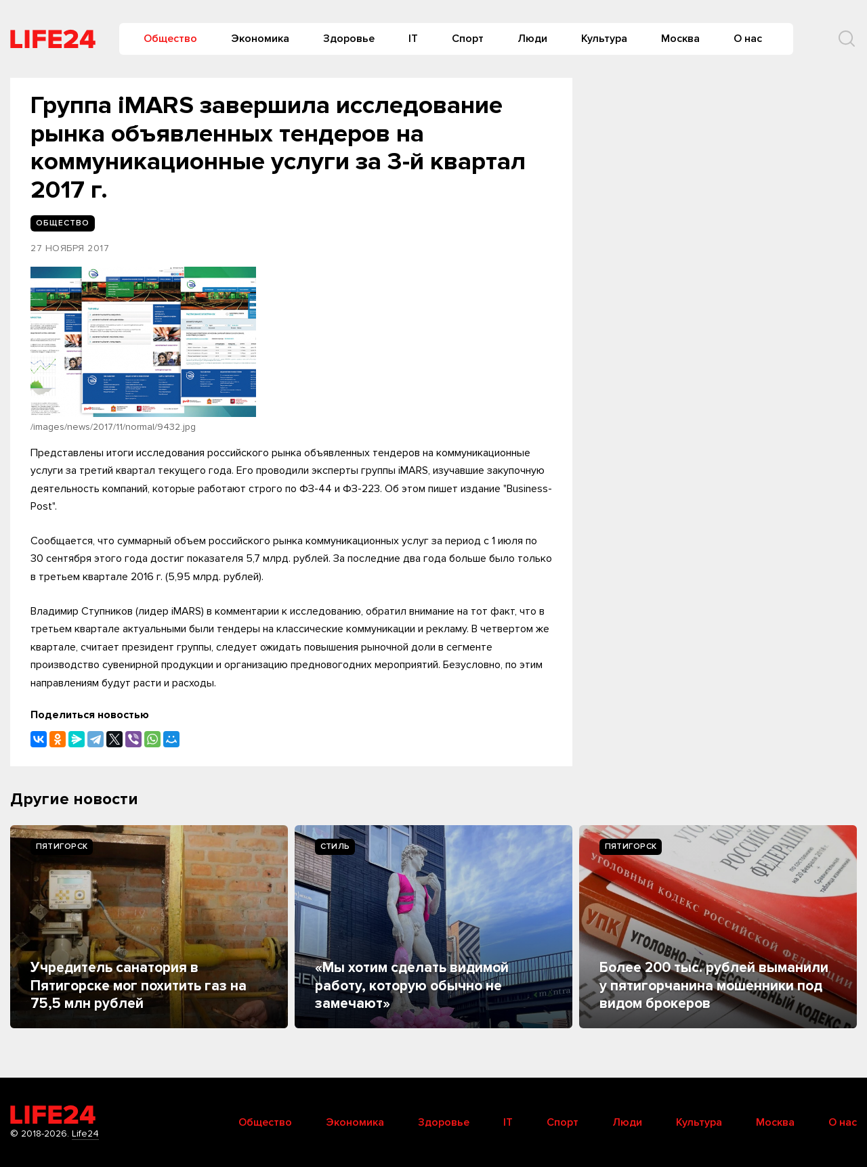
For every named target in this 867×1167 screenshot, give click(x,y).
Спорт (468, 38)
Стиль (335, 846)
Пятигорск (61, 846)
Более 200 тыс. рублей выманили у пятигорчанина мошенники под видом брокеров (713, 985)
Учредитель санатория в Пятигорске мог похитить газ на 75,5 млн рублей (138, 985)
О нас (748, 38)
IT (413, 38)
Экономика (260, 38)
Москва (680, 38)
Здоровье (349, 38)
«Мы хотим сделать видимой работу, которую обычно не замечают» (412, 985)
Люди (532, 38)
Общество (170, 38)
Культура (604, 38)
